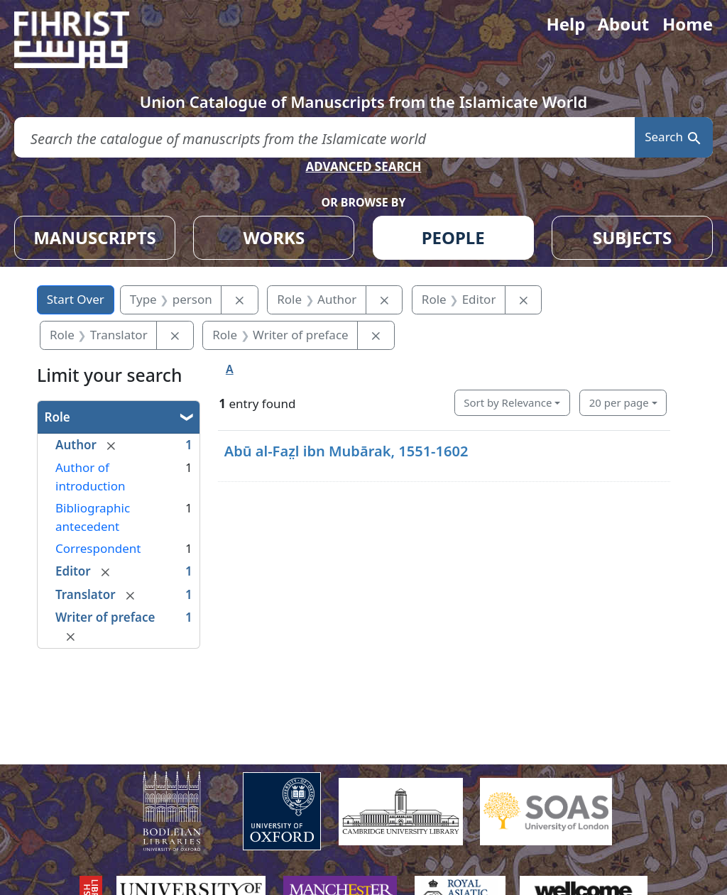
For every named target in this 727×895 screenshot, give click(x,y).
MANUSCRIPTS (94, 237)
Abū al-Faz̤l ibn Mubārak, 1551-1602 (346, 451)
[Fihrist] (85, 39)
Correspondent (98, 548)
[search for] (324, 137)
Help (565, 23)
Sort (508, 402)
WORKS (274, 237)
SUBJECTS (632, 237)
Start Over (75, 299)
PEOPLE (453, 237)
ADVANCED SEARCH (363, 166)
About (623, 23)
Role (57, 417)
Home (687, 23)
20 (619, 402)
